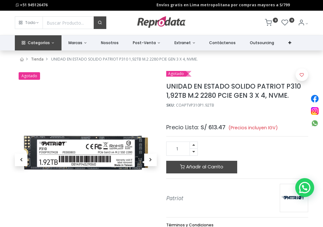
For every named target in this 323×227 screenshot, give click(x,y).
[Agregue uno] (193, 145)
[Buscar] (100, 22)
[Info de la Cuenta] (303, 23)
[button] (29, 22)
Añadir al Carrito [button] (201, 167)
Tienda (37, 59)
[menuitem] (110, 43)
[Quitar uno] (193, 152)
